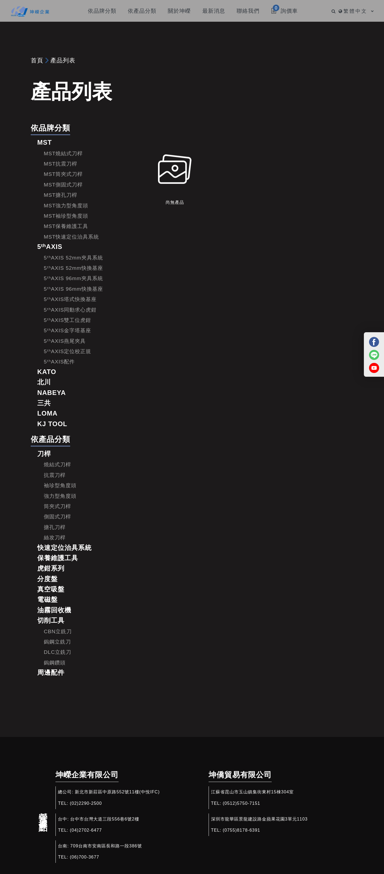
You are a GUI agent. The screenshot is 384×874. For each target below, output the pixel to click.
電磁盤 (47, 599)
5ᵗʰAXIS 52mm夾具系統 (73, 258)
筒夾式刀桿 (57, 506)
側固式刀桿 (57, 517)
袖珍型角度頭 (60, 485)
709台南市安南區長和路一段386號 (106, 846)
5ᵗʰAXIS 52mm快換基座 (73, 268)
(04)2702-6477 (86, 830)
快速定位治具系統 (64, 547)
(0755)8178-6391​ (241, 830)
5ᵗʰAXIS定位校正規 (67, 351)
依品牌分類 (50, 128)
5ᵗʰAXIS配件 (59, 362)
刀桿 (44, 453)
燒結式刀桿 (57, 464)
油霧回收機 (54, 610)
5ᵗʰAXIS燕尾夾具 (65, 341)
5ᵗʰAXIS (49, 246)
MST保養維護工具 (66, 226)
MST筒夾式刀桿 (63, 174)
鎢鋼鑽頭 (55, 663)
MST (44, 142)
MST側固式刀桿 (63, 185)
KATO (46, 371)
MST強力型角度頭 (66, 205)
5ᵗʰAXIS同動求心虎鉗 (70, 310)
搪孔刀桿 (55, 527)
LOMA (47, 413)
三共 (44, 403)
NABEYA (51, 392)
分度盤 (47, 578)
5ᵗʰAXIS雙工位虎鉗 (67, 320)
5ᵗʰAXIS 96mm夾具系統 (73, 278)
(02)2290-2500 (86, 803)
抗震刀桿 (55, 475)
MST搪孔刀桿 (61, 195)
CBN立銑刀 (58, 631)
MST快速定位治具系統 (71, 237)
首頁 (37, 60)
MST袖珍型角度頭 (66, 216)
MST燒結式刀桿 (63, 153)
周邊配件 (50, 672)
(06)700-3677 (84, 857)
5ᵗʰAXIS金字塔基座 (67, 330)
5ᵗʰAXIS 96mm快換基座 (73, 289)
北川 (44, 382)
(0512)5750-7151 (241, 803)
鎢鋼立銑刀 (57, 642)
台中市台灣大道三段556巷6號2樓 (104, 819)
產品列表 (62, 60)
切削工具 (50, 620)
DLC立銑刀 (57, 652)
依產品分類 (50, 439)
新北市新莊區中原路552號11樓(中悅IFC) (117, 792)
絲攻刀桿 (55, 537)
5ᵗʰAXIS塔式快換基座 (70, 299)
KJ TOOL (52, 423)
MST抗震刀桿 (61, 164)
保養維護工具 (57, 558)
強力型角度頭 (60, 496)
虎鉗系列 (50, 568)
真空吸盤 (50, 589)
